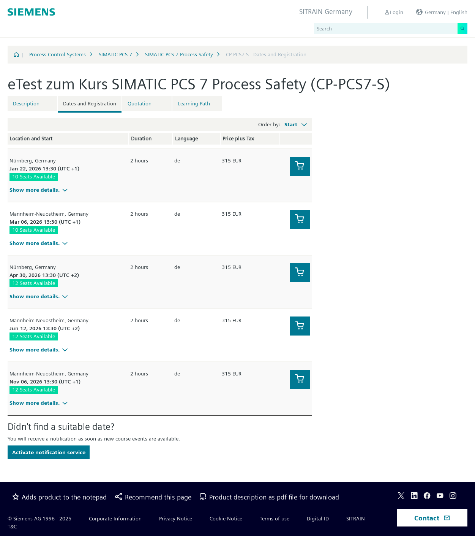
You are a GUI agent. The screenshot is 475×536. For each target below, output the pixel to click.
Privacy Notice (175, 518)
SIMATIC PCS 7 (115, 54)
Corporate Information (115, 518)
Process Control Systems (57, 54)
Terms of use (274, 518)
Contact (432, 518)
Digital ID (318, 518)
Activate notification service (48, 452)
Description (26, 103)
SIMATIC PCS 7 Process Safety (179, 54)
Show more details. (39, 190)
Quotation (139, 103)
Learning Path (194, 103)
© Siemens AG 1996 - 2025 (39, 518)
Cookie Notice (226, 518)
